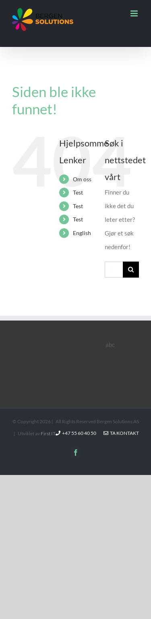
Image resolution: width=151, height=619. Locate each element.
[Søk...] (114, 270)
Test (78, 192)
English (82, 232)
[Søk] (131, 270)
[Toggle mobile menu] (134, 13)
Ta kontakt (121, 433)
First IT (48, 433)
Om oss (82, 179)
